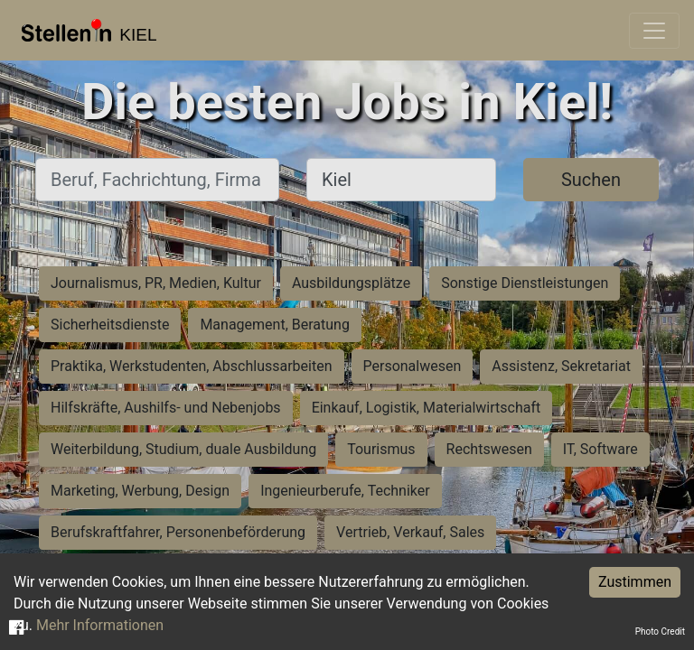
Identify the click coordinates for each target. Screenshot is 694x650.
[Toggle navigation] (654, 31)
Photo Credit (660, 631)
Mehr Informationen (100, 625)
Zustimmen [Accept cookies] (634, 581)
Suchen (591, 179)
